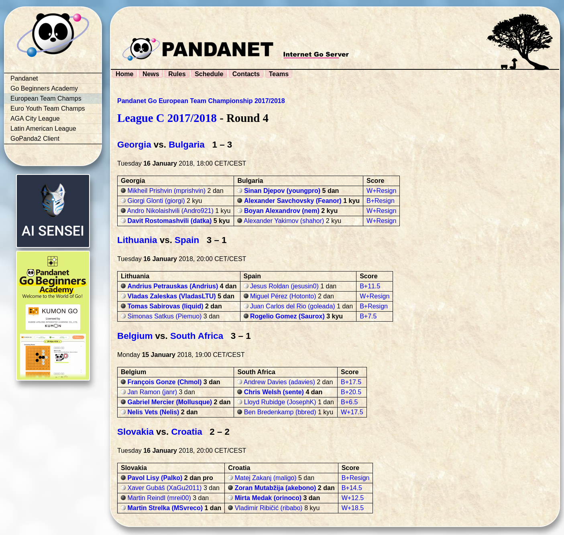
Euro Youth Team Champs (47, 108)
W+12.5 (353, 497)
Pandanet (24, 78)
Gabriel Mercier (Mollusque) (169, 402)
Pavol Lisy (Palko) (154, 477)
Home (124, 74)
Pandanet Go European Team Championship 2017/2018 (201, 100)
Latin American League (43, 128)
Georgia (134, 145)
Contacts (246, 74)
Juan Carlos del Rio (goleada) (292, 306)
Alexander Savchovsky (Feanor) (293, 200)
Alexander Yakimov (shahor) (284, 220)
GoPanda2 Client (34, 138)
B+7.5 (368, 316)
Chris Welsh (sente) (274, 392)
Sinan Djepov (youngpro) (282, 190)
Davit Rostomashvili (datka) (169, 220)
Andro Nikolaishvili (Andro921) (170, 210)
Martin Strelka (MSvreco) (165, 508)
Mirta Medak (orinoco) (268, 497)
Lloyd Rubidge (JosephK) (280, 402)
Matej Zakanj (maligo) (266, 477)
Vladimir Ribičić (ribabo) (269, 508)
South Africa (196, 336)
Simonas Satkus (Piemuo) (164, 316)
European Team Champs (45, 98)
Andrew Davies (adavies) (279, 382)
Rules (177, 74)
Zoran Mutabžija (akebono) (275, 487)
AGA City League (35, 118)
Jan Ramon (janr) (152, 392)
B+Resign (380, 200)
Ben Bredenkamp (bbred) (280, 412)
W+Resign (381, 190)
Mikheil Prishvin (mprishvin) (166, 190)
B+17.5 (351, 382)
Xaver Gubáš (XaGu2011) (164, 487)
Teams (279, 74)
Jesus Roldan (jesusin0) (284, 286)
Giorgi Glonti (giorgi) (156, 200)
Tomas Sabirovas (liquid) (165, 306)
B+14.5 (352, 487)
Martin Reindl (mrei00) (159, 497)
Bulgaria (187, 145)
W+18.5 (353, 508)
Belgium (135, 336)
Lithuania (137, 240)
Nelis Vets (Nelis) (153, 412)
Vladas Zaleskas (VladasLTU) (171, 296)
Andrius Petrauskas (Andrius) (172, 286)
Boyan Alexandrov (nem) (282, 210)
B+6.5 (349, 402)
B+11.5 (370, 286)
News (151, 74)
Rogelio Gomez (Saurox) (287, 316)
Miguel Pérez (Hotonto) (283, 296)
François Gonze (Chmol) (164, 382)
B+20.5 (351, 392)
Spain (187, 240)
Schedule (209, 74)
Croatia (186, 432)
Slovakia (135, 432)
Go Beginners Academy (44, 88)
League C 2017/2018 (167, 117)
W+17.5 (352, 412)
